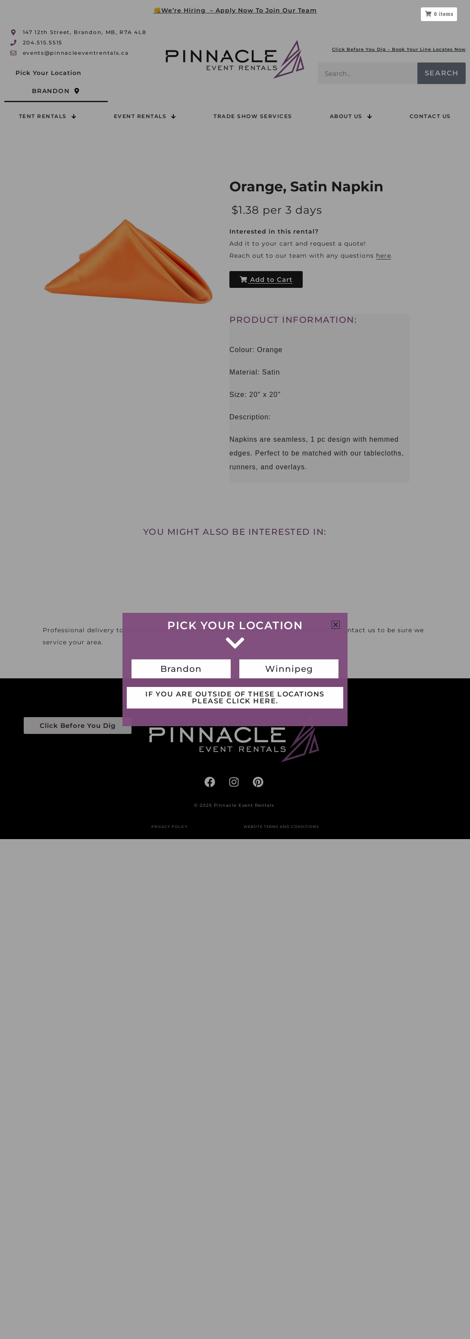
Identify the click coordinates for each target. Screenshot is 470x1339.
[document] (235, 669)
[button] (335, 624)
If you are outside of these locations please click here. (235, 697)
